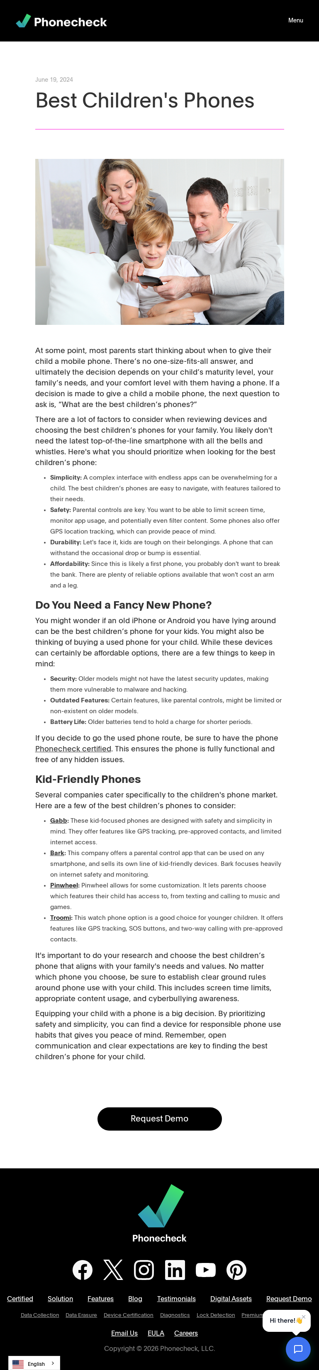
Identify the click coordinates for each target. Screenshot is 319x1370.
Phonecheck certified (73, 749)
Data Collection (40, 1315)
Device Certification (128, 1315)
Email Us (124, 1333)
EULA (156, 1333)
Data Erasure (81, 1315)
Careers (186, 1333)
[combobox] (34, 1363)
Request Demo (159, 1119)
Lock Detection (216, 1315)
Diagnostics (175, 1315)
